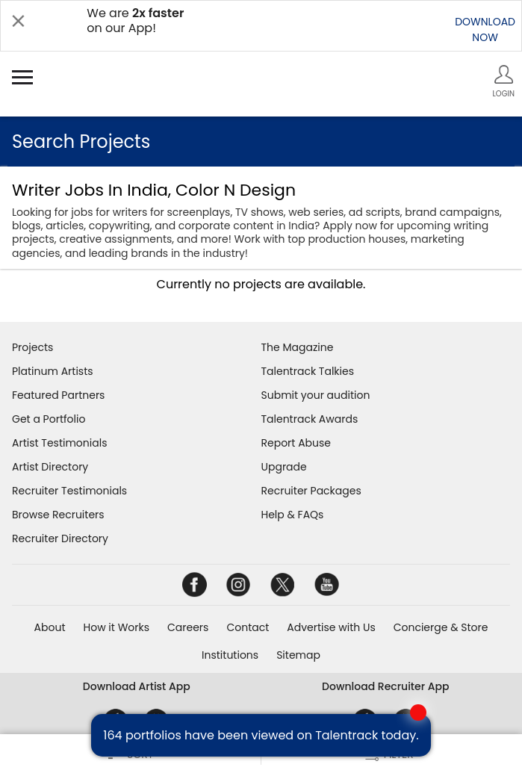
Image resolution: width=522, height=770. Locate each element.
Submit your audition (315, 395)
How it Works (117, 627)
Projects (32, 347)
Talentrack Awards (309, 419)
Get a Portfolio (48, 419)
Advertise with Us (331, 627)
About (50, 627)
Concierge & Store (441, 627)
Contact (247, 627)
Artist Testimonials (59, 443)
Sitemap (298, 655)
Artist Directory (50, 467)
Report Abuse (296, 443)
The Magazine (297, 347)
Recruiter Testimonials (69, 491)
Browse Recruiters (58, 515)
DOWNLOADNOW (485, 29)
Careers (187, 627)
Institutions (230, 655)
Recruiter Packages (311, 491)
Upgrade (284, 467)
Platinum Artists (52, 371)
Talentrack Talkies (307, 371)
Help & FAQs (292, 515)
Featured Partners (58, 395)
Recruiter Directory (60, 538)
